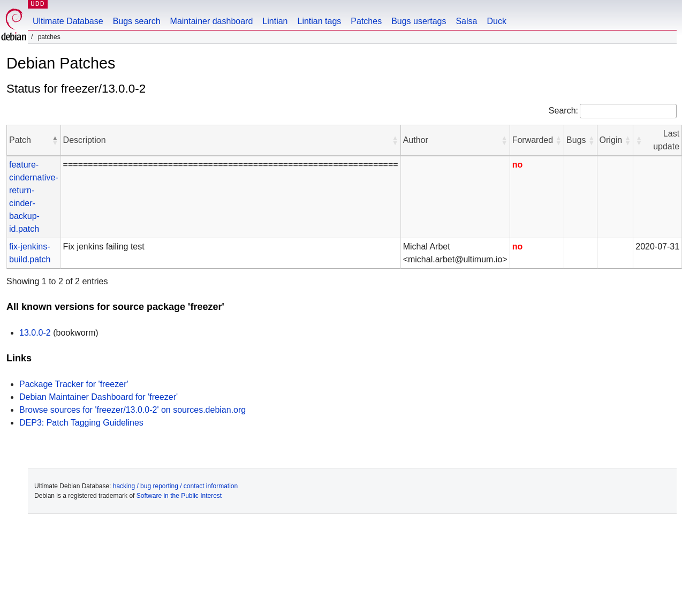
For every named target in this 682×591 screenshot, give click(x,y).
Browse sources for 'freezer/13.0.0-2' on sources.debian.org (132, 409)
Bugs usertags (418, 21)
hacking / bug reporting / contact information (175, 486)
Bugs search (137, 21)
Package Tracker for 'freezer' (73, 384)
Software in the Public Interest (179, 495)
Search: (563, 110)
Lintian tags (319, 21)
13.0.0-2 (35, 332)
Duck (496, 21)
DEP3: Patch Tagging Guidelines (81, 422)
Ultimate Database (68, 21)
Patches (366, 21)
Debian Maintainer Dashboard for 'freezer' (98, 396)
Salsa (466, 21)
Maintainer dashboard (211, 21)
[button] (55, 140)
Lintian (274, 21)
